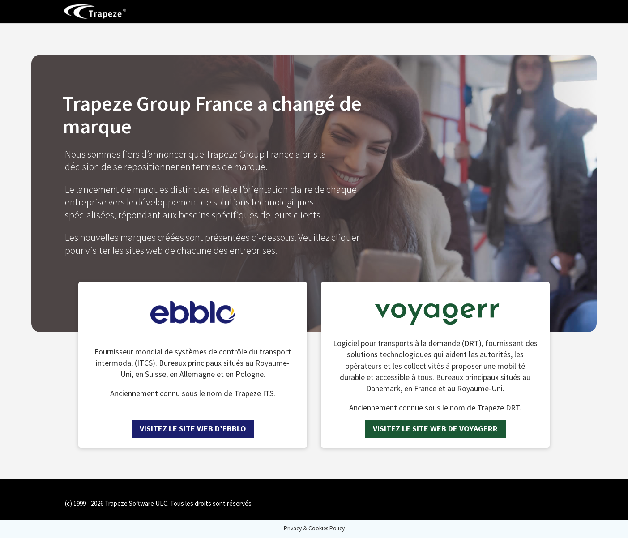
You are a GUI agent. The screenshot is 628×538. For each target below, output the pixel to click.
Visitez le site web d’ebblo (193, 428)
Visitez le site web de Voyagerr (435, 428)
